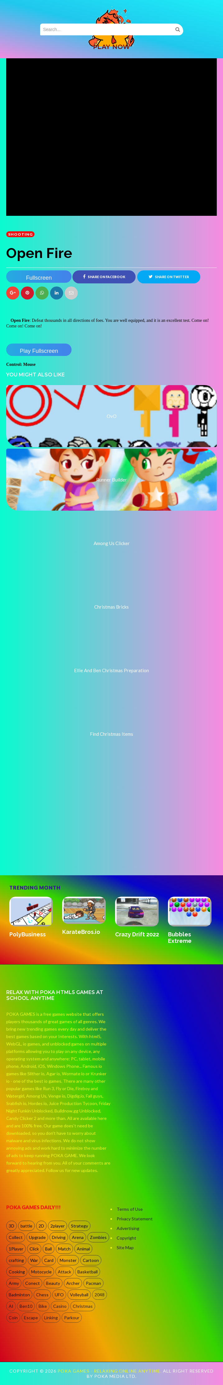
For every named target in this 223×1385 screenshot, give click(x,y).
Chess (42, 1294)
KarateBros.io (81, 932)
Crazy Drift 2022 (137, 934)
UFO (59, 1294)
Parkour (71, 1317)
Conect (32, 1283)
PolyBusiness (27, 934)
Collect (16, 1237)
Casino (60, 1306)
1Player (16, 1248)
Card (48, 1260)
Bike (43, 1306)
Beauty (53, 1283)
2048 (100, 1294)
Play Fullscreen (39, 351)
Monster (68, 1260)
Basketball (87, 1271)
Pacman (93, 1283)
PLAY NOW (111, 47)
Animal (83, 1248)
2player (57, 1225)
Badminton (19, 1294)
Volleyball (79, 1294)
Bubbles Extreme (180, 937)
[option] (32, 918)
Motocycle (41, 1271)
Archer (73, 1283)
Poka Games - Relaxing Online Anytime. (110, 1371)
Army (14, 1283)
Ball (48, 1248)
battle (26, 1225)
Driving (59, 1237)
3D (11, 1225)
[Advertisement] (53, 848)
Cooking (17, 1271)
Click (34, 1248)
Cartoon (91, 1260)
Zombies (98, 1237)
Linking (51, 1317)
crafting (16, 1260)
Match (64, 1248)
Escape (31, 1317)
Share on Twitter (169, 276)
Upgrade (37, 1237)
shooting (20, 234)
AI (11, 1306)
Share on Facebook (104, 276)
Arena (78, 1237)
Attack (64, 1271)
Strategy (79, 1225)
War (34, 1260)
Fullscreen (39, 278)
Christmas (83, 1306)
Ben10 (26, 1306)
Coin (13, 1317)
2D (41, 1225)
